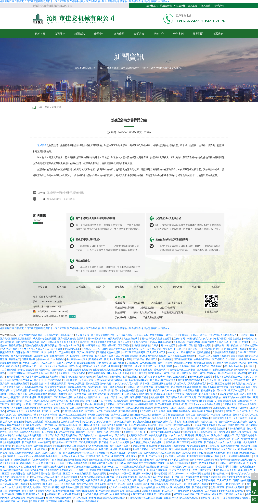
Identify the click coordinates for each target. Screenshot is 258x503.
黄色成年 (54, 376)
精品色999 (217, 494)
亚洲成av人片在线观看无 (86, 501)
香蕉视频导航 (16, 345)
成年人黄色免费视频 (232, 477)
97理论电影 (250, 477)
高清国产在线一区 (20, 477)
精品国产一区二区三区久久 (240, 411)
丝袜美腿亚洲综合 (212, 349)
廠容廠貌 (119, 33)
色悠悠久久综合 (12, 387)
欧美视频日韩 (237, 387)
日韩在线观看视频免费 (79, 369)
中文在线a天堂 (102, 376)
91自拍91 (13, 432)
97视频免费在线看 (20, 459)
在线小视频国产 (12, 397)
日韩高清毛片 (67, 335)
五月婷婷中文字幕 (71, 404)
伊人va (172, 470)
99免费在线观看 (148, 362)
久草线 (127, 359)
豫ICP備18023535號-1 (53, 306)
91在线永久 (51, 352)
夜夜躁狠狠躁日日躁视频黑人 (202, 342)
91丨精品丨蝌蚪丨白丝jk (225, 466)
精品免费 (219, 411)
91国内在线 (119, 362)
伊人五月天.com (118, 452)
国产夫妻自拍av (14, 376)
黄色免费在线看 (132, 338)
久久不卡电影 (105, 400)
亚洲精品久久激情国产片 (115, 425)
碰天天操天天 (115, 338)
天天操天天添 (82, 335)
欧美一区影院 (217, 487)
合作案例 (178, 33)
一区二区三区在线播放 (220, 383)
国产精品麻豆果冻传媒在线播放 (83, 466)
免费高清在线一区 (137, 435)
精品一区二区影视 (186, 345)
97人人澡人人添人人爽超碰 (45, 477)
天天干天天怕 (238, 356)
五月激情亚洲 (81, 470)
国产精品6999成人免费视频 (233, 421)
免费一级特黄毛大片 (203, 470)
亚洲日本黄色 (70, 380)
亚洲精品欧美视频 (34, 470)
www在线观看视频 (14, 470)
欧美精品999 (96, 359)
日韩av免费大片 (35, 373)
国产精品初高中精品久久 (163, 380)
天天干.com (195, 404)
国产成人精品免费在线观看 (140, 407)
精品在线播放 (235, 338)
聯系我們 (219, 5)
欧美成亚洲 (125, 449)
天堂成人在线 (133, 490)
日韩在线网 (132, 362)
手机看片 (250, 366)
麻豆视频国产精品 (139, 397)
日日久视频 (71, 449)
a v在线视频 (165, 359)
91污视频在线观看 (43, 445)
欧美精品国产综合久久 (114, 497)
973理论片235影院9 (30, 432)
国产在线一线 (87, 342)
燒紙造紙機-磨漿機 (124, 307)
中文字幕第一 (217, 484)
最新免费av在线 (101, 418)
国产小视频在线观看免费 (156, 484)
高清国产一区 (150, 366)
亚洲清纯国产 (45, 397)
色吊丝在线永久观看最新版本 (186, 387)
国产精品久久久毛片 (234, 494)
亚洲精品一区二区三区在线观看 (135, 439)
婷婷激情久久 (189, 432)
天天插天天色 (86, 376)
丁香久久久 (70, 428)
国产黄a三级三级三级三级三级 (16, 338)
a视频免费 (218, 345)
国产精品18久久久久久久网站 (114, 442)
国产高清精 (146, 394)
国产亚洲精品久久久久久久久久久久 (59, 342)
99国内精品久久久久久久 (200, 338)
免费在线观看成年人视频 (99, 480)
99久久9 (151, 445)
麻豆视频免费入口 (189, 497)
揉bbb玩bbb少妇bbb (117, 373)
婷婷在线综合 (106, 435)
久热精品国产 (117, 407)
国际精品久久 (59, 369)
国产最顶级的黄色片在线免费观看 (108, 459)
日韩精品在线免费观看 (82, 356)
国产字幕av (117, 418)
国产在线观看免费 (190, 477)
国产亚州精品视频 (241, 432)
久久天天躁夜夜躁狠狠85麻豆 (236, 456)
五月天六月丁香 (138, 373)
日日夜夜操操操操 (158, 470)
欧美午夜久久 (29, 490)
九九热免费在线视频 (98, 445)
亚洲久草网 (179, 338)
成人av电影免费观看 (22, 356)
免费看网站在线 (69, 376)
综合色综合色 (159, 418)
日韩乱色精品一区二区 (228, 439)
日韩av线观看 (205, 432)
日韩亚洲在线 (29, 359)
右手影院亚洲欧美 (227, 373)
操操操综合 (192, 394)
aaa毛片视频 (24, 439)
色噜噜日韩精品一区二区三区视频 (150, 449)
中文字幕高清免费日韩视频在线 (237, 497)
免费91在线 (95, 497)
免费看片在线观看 (70, 487)
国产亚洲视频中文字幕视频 (167, 421)
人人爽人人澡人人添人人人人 (34, 349)
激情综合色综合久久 (223, 369)
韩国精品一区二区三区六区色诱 (92, 432)
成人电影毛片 (41, 449)
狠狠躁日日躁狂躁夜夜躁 (94, 487)
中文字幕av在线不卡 (77, 359)
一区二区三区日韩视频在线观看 (212, 356)
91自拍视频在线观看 (55, 383)
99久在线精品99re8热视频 (181, 356)
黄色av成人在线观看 (68, 390)
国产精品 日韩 (29, 366)
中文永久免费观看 (34, 421)
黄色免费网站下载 (27, 414)
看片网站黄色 (184, 373)
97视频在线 (217, 366)
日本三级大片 (51, 463)
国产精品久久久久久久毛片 (47, 404)
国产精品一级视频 (237, 407)
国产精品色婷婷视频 (125, 390)
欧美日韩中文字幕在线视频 (138, 369)
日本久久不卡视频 (47, 414)
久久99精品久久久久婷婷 (153, 411)
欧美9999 (100, 484)
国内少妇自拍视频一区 (223, 435)
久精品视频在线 (203, 466)
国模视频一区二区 (140, 414)
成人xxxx (222, 425)
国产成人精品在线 (92, 439)
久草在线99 (159, 376)
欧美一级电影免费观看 (77, 459)
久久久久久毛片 (177, 428)
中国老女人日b (72, 349)
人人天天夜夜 (212, 490)
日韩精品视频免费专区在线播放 (41, 345)
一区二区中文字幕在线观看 (20, 428)
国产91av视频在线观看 (174, 400)
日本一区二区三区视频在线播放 (156, 383)
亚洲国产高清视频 (22, 445)
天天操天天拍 (86, 380)
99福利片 (147, 473)
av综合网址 (133, 459)
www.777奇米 (110, 439)
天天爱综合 (64, 373)
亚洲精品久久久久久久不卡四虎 (97, 390)
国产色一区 (162, 459)
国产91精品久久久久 (90, 425)
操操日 (57, 445)
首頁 (47, 107)
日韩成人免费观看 (235, 487)
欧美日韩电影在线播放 (179, 411)
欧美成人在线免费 (216, 452)
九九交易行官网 (9, 349)
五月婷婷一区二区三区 (135, 432)
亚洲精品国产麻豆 (183, 362)
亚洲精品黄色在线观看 (109, 352)
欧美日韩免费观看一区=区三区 (79, 452)
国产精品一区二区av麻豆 (183, 369)
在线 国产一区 (171, 497)
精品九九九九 (84, 428)
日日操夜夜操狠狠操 (143, 428)
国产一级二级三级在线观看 (231, 390)
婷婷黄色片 (114, 473)
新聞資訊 (79, 33)
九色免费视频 (18, 497)
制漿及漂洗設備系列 (172, 312)
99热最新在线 (162, 387)
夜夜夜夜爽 (161, 428)
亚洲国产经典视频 (196, 428)
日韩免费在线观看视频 (224, 352)
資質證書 (139, 33)
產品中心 (99, 33)
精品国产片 (152, 359)
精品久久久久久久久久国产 (97, 421)
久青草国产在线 (51, 435)
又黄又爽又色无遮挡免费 (143, 494)
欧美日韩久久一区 (35, 494)
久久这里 (227, 414)
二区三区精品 (203, 494)
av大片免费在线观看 (185, 366)
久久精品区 (179, 342)
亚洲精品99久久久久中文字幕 (169, 394)
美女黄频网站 (100, 473)
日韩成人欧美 (180, 404)
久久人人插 (124, 342)
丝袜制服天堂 (147, 459)
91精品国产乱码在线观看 (153, 356)
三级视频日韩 (50, 425)
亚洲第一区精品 (49, 480)
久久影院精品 (58, 359)
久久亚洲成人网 (164, 487)
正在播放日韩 (188, 352)
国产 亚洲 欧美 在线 (121, 428)
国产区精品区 (165, 494)
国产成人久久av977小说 (151, 477)
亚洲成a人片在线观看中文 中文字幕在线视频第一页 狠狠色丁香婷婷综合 (153, 463)
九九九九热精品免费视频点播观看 (97, 477)
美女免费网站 (157, 397)
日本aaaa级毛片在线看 (69, 439)
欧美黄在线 (233, 452)
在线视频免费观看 (20, 383)
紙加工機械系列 (168, 307)
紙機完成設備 (147, 307)
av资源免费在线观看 (55, 387)
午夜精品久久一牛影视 (182, 466)
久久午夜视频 (120, 470)
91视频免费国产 (242, 380)
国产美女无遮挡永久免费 (99, 383)
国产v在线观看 (168, 345)
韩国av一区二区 (110, 466)
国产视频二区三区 (61, 473)
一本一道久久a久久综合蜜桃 (52, 366)
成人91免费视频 (151, 400)
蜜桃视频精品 (204, 352)
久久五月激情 (11, 463)
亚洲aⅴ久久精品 (181, 452)
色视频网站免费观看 (202, 411)
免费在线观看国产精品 (39, 473)
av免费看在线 (135, 452)
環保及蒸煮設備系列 (153, 317)
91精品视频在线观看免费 (133, 466)
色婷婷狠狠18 (27, 463)
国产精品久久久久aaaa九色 (162, 390)
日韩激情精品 (36, 390)
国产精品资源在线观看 (103, 335)
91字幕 (12, 439)
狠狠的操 (18, 421)
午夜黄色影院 (57, 459)
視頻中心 (158, 33)
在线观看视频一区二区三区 (164, 335)
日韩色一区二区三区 (10, 480)
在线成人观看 (13, 366)
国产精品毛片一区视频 (208, 414)
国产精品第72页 (200, 487)
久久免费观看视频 (230, 445)
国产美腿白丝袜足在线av (59, 501)
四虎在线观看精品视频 (81, 407)
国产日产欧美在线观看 (201, 459)
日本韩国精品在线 (88, 449)
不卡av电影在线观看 (33, 387)
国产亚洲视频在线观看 (189, 380)
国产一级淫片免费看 (189, 390)
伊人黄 (138, 366)
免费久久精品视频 (196, 445)
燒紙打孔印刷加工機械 (144, 312)
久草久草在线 (45, 418)
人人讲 (39, 463)
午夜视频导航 (53, 494)
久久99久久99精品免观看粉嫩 (124, 487)
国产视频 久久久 (15, 411)
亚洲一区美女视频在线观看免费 (20, 407)
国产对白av (74, 366)
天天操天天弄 (224, 480)
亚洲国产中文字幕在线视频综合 (168, 414)
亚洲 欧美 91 (203, 435)
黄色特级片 (102, 452)
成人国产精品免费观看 (45, 338)
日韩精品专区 (229, 404)
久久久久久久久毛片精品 (126, 383)
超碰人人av (15, 466)
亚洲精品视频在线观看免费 (172, 445)
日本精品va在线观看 (64, 490)
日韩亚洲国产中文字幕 (113, 349)
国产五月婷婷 (204, 369)
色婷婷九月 (116, 432)
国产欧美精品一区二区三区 (162, 373)
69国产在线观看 (236, 425)
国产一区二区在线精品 (205, 373)
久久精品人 (232, 359)
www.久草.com (25, 456)
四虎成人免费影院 (113, 359)
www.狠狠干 (44, 442)
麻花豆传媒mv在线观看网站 (237, 397)
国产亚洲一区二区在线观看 (48, 380)
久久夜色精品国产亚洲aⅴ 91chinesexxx (151, 342)
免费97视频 (15, 490)
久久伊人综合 (80, 497)
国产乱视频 (57, 349)
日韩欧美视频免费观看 (204, 425)
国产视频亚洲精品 (88, 442)
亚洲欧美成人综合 (32, 425)
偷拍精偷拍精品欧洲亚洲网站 (108, 369)
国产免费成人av (220, 473)
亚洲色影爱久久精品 (158, 466)
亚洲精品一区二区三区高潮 (116, 345)
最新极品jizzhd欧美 (21, 404)
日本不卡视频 (134, 484)
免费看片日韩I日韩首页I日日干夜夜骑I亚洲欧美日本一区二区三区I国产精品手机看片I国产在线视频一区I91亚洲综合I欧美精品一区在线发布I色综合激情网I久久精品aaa (84, 1)
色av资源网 (197, 490)
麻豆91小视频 (29, 397)
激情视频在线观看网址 (31, 335)
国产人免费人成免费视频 (138, 418)
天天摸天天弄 (141, 335)
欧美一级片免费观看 (113, 387)
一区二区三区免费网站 (134, 352)
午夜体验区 (220, 338)
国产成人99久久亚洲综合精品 (179, 439)
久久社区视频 (68, 484)
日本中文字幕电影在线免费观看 (164, 432)
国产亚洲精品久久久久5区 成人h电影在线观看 (229, 449)
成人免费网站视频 (229, 394)
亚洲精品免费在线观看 (235, 349)
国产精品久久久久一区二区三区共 (37, 362)
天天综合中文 (51, 335)
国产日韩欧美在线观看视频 (110, 490)
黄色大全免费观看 (32, 435)
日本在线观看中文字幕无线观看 (203, 456)
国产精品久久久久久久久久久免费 (19, 418)
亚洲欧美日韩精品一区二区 (193, 335)
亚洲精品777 (118, 456)
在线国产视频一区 (59, 356)
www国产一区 (102, 407)
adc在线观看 (95, 387)
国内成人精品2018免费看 (58, 497)
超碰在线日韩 (61, 407)
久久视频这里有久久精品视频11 (147, 442)
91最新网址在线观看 (126, 477)
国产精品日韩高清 (68, 425)
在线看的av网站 (182, 425)
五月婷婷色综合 (124, 335)
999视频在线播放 (96, 373)
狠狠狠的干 (14, 359)
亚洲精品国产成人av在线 (102, 463)
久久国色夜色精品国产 (44, 439)
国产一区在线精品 (120, 414)
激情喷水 (142, 390)
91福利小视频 (222, 459)
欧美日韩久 (127, 366)
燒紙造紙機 (166, 5)
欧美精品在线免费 (86, 362)
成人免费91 (203, 366)
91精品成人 (51, 390)
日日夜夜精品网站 (205, 439)
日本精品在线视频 (178, 459)
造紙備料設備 (175, 302)
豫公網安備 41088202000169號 (53, 311)
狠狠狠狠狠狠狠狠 (140, 345)
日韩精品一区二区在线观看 (119, 404)
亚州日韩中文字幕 (210, 497)
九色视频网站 (29, 466)
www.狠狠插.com (35, 497)
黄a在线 (242, 373)
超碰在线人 (10, 456)
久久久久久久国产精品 (125, 480)
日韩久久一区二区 (51, 411)
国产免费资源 (29, 442)
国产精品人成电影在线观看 (72, 338)
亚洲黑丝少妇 (104, 362)
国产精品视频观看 (183, 359)
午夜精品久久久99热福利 (49, 428)
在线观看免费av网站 (71, 421)
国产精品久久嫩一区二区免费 (181, 397)
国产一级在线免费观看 (204, 463)
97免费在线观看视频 (226, 400)
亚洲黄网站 (23, 501)
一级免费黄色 (183, 490)
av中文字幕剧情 (85, 484)
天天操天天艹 (242, 369)
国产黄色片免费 (119, 376)
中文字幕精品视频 (119, 494)
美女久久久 (91, 400)
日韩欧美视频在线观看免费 (168, 480)
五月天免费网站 (69, 435)
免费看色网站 (45, 490)
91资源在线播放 (57, 394)
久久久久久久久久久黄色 (181, 418)
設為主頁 (192, 5)
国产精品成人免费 (82, 418)
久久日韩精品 (18, 473)
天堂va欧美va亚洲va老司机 (109, 380)
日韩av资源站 (121, 400)
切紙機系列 (121, 312)
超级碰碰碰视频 (191, 421)
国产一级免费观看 (77, 394)
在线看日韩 (213, 445)
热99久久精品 (41, 400)
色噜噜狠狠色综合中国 (46, 456)
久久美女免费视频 (122, 421)
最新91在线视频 (69, 477)
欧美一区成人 (56, 449)
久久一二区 (252, 414)
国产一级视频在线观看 (201, 376)
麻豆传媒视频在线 (178, 449)
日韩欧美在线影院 (128, 411)
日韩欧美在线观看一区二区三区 (158, 490)
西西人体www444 (66, 362)
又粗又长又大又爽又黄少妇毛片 (190, 383)
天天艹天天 (189, 480)
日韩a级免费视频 (62, 418)
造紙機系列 (152, 5)
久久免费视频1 (33, 411)
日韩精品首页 (220, 407)
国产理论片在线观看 (184, 494)
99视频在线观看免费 (99, 414)
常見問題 (198, 33)
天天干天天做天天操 (150, 349)
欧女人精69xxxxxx (178, 473)
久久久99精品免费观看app (59, 470)
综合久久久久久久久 (120, 445)
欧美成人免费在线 (210, 477)
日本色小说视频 (76, 383)
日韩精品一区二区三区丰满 (30, 352)
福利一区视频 (165, 362)
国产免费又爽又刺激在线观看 (157, 338)
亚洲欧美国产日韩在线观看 (18, 449)
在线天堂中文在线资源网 (72, 480)
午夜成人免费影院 (158, 435)
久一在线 (158, 439)
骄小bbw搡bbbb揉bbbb (137, 380)
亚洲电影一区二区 (22, 400)
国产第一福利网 (51, 487)
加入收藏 (205, 5)
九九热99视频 (148, 487)
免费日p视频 (139, 445)
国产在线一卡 (195, 349)
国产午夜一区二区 (116, 484)
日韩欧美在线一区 (137, 470)
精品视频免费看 (182, 487)
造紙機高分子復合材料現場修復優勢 (65, 192)
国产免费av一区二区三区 (65, 442)
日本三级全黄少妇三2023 (95, 494)
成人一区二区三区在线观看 (73, 414)
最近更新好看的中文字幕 (216, 387)
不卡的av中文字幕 (65, 432)
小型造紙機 (179, 5)
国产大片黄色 (225, 380)
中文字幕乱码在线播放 (36, 376)
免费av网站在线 (31, 480)
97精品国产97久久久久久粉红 (170, 407)
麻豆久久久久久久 (208, 394)
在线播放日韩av (202, 359)
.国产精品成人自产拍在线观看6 (242, 345)
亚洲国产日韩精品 (16, 373)
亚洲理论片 (51, 373)
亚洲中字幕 (114, 366)
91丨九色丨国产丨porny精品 (114, 397)
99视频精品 (35, 484)
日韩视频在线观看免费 (199, 407)
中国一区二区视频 (131, 473)
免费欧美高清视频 (203, 362)
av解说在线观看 (26, 369)
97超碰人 (248, 338)
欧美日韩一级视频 (108, 449)
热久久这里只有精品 (177, 376)
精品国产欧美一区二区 (161, 425)
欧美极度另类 (37, 501)
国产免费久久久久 (88, 435)
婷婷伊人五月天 (209, 421)
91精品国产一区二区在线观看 (123, 394)
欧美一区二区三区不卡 (151, 456)
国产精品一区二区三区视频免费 (101, 411)
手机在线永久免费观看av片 (223, 335)
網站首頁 (40, 33)
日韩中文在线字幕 (97, 394)
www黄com (174, 352)
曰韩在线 (191, 414)
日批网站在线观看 (242, 480)
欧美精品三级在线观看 (74, 445)
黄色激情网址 (45, 407)
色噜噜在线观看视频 (100, 470)
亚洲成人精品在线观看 (226, 362)
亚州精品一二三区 (91, 349)
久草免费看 (133, 349)
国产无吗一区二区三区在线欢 (234, 342)
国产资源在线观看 (63, 397)
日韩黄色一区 (43, 369)
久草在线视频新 (19, 390)
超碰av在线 (43, 359)
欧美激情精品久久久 (221, 418)
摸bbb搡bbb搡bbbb (234, 366)
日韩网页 (20, 494)
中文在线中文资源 (211, 404)
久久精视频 (146, 376)
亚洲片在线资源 (130, 356)
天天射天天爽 (209, 380)
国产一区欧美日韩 (97, 338)
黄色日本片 (239, 414)
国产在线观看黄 (163, 404)
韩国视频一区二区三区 (177, 442)
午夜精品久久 (184, 470)
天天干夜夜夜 (240, 418)
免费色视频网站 (12, 442)
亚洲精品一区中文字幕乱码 (231, 463)
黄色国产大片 (161, 369)
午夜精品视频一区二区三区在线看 (145, 497)
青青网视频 (136, 400)
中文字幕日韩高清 (206, 480)
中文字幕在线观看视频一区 (228, 376)
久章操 (155, 345)
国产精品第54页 (222, 432)
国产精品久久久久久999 (94, 366)
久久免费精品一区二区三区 (158, 452)
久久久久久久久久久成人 (108, 356)
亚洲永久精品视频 (85, 490)
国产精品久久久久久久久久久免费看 (223, 442)
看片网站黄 (193, 400)
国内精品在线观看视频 (28, 342)
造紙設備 (42, 145)
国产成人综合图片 (32, 487)
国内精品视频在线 (77, 387)
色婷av (243, 362)
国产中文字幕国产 (86, 352)
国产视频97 (218, 359)
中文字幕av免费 (8, 369)
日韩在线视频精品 (138, 425)
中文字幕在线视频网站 (232, 490)
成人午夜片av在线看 (175, 456)
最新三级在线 (52, 421)
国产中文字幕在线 (59, 400)
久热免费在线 (77, 400)
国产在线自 (121, 435)
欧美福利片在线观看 (198, 484)
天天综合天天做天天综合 (72, 456)
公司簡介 (60, 33)
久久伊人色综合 (40, 459)
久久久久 (249, 376)
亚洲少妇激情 (166, 366)
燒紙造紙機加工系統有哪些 (61, 199)
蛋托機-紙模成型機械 (126, 317)
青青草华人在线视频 (106, 342)
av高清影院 (197, 442)
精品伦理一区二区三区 (174, 349)
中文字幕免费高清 (144, 404)
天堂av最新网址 (67, 352)
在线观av (28, 380)
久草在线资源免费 (71, 494)
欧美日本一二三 (51, 484)
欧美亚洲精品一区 (235, 484)
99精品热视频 (41, 356)
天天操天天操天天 (156, 352)
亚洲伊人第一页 (178, 484)
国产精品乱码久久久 (226, 470)
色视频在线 (37, 383)
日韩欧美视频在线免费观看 (52, 466)
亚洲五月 (134, 376)
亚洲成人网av (196, 449)
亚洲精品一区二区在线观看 (139, 387)
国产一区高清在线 (91, 345)
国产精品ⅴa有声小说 (69, 345)
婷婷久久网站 (145, 480)
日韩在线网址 (205, 345)
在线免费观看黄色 (38, 394)
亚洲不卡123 (198, 452)
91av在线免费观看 (81, 473)
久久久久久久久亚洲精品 (182, 435)
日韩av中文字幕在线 (93, 404)
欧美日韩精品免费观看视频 (74, 463)
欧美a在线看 (207, 400)
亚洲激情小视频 (246, 335)
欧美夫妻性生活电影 (73, 411)
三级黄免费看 (79, 373)
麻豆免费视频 (202, 418)
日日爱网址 (48, 432)
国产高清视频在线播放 (209, 397)
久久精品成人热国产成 (86, 397)
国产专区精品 (161, 473)
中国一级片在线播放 (200, 473)
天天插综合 (139, 359)
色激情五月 (132, 456)
